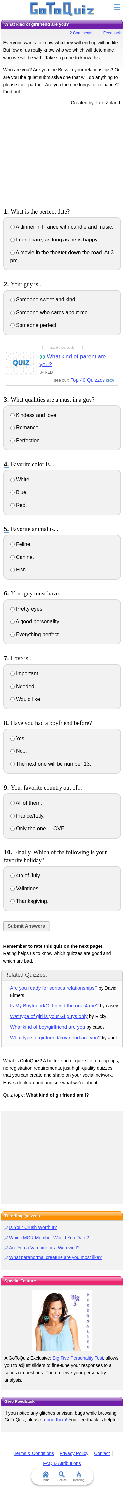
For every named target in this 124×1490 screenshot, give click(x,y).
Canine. (22, 557)
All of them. (26, 803)
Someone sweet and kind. (43, 299)
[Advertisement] (62, 155)
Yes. (18, 738)
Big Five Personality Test (78, 1358)
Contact (102, 1453)
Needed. (23, 686)
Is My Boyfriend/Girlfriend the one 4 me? (54, 1005)
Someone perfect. (34, 325)
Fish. (18, 569)
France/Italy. (27, 816)
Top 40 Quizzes (88, 380)
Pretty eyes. (27, 609)
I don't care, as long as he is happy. (54, 239)
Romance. (25, 427)
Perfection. (25, 440)
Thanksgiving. (29, 901)
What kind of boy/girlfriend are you (47, 1027)
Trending (78, 1476)
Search (62, 1476)
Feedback (112, 33)
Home (45, 1476)
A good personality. (35, 621)
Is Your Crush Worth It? (33, 1227)
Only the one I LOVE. (38, 828)
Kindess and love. (34, 415)
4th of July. (25, 875)
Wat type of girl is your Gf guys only (49, 1016)
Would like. (26, 699)
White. (20, 479)
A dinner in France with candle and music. (62, 227)
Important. (25, 673)
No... (18, 751)
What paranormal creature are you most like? (55, 1257)
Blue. (19, 492)
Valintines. (25, 888)
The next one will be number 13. (50, 764)
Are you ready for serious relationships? (53, 988)
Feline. (21, 544)
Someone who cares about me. (49, 312)
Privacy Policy (74, 1453)
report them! (54, 1419)
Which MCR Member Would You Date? (49, 1237)
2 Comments (81, 33)
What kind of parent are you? (72, 360)
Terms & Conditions (34, 1453)
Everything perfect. (35, 634)
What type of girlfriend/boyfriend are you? (55, 1037)
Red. (18, 505)
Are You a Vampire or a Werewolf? (44, 1247)
